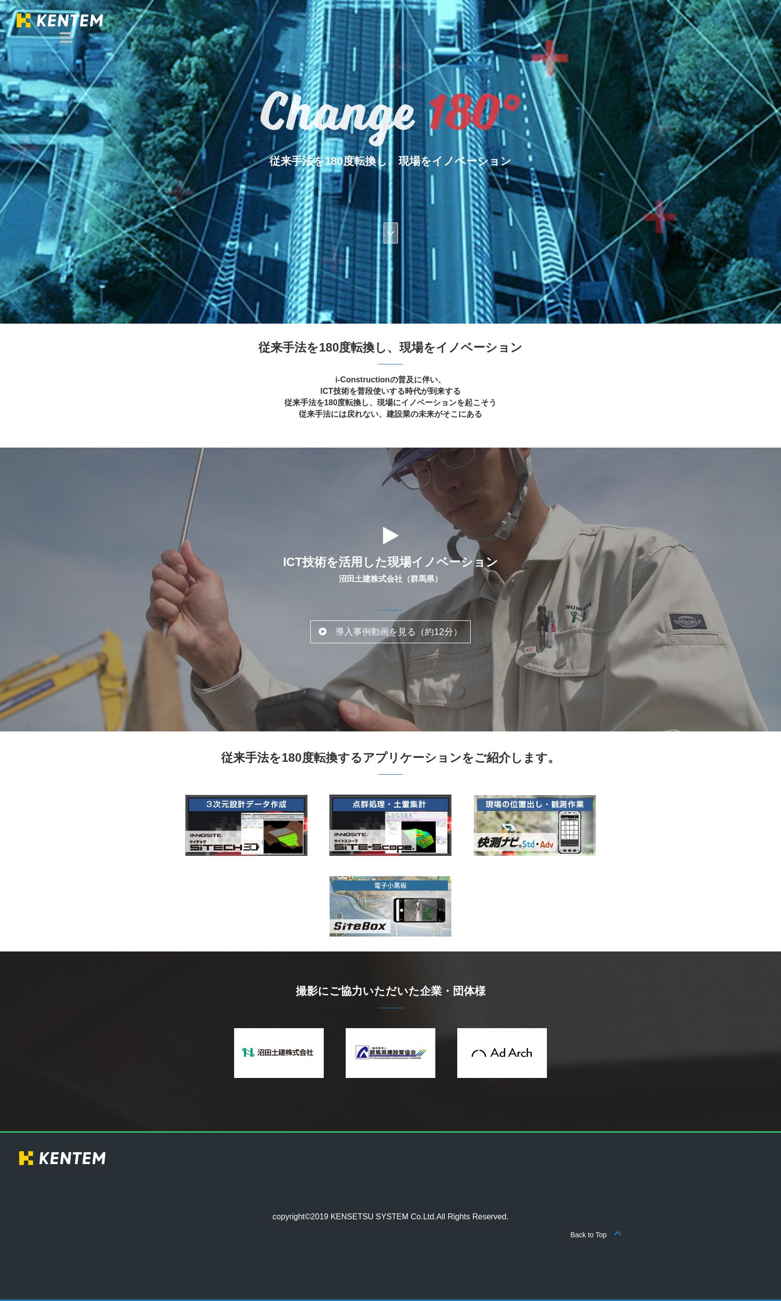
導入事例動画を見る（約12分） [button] (390, 632)
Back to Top (596, 1235)
